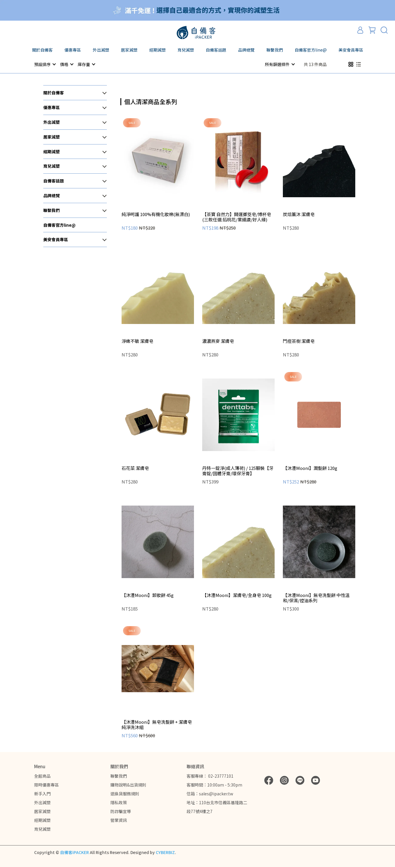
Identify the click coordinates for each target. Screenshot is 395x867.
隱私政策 (118, 802)
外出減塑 (42, 802)
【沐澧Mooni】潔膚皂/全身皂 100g (237, 595)
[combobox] (131, 101)
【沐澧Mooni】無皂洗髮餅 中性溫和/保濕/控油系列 (316, 597)
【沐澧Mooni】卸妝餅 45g (148, 595)
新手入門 (42, 793)
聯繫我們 (118, 776)
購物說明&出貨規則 (128, 784)
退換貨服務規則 (124, 793)
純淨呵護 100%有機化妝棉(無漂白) (156, 214)
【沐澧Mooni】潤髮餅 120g (310, 468)
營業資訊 (118, 820)
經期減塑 (42, 820)
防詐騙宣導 (120, 811)
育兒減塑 (42, 829)
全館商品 (42, 776)
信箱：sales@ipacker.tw (210, 793)
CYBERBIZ (165, 852)
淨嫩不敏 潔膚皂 (137, 341)
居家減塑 (42, 811)
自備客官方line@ (311, 50)
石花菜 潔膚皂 (135, 468)
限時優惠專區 (46, 784)
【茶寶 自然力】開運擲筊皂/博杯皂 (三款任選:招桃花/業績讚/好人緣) (236, 216)
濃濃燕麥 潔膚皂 (218, 341)
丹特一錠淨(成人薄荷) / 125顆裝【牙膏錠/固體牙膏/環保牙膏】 (237, 470)
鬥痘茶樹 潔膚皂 (299, 341)
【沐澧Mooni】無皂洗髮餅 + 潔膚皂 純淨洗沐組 (157, 724)
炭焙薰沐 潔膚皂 (299, 214)
